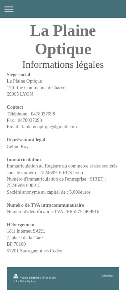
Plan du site (49, 277)
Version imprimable (27, 277)
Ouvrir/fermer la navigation (63, 9)
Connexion (107, 275)
